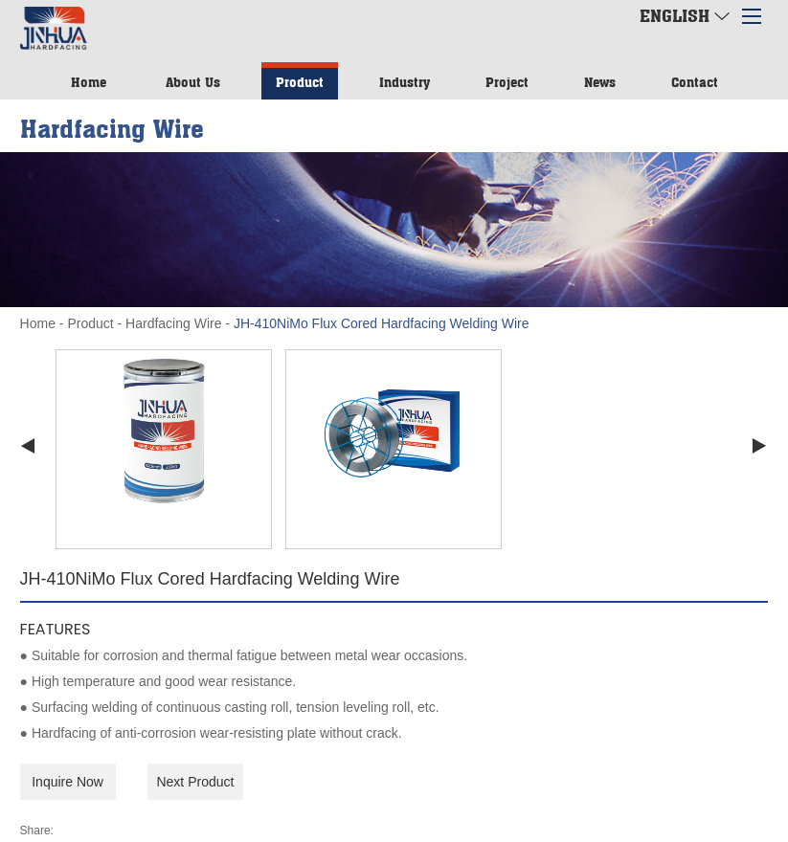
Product (300, 82)
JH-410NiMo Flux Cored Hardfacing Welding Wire (381, 323)
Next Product (195, 781)
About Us (193, 82)
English (685, 15)
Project (507, 82)
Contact (694, 82)
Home (88, 82)
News (600, 82)
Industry (404, 82)
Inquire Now (67, 781)
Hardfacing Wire (173, 323)
